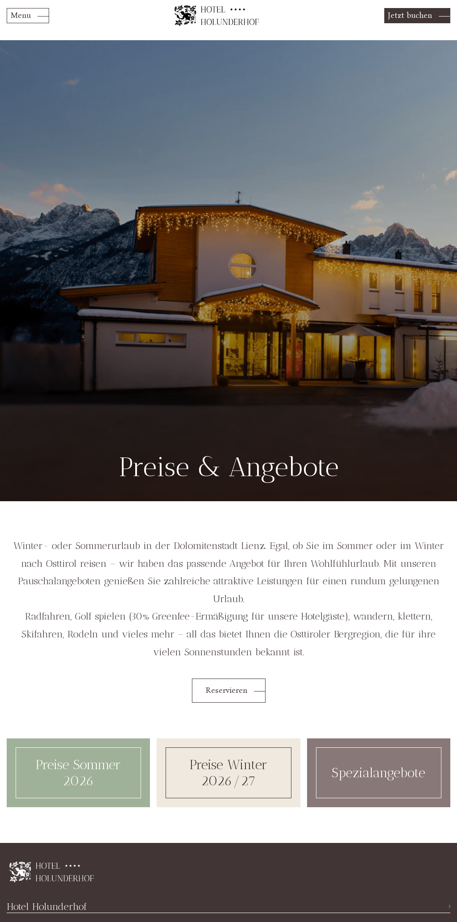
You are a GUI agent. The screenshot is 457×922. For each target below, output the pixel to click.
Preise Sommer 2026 (78, 773)
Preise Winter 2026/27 (228, 773)
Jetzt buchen (410, 15)
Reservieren (226, 690)
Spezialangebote (378, 773)
